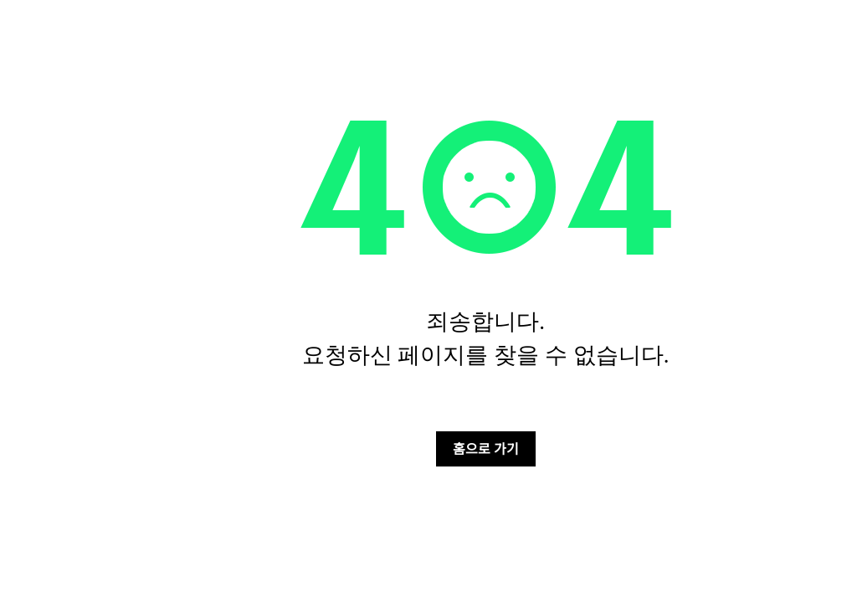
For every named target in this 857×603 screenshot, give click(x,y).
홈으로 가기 (486, 448)
